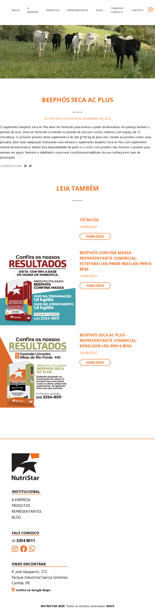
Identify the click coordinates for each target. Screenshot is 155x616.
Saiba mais (95, 236)
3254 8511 (23, 540)
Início (15, 10)
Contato (137, 10)
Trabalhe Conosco (117, 10)
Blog (99, 10)
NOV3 (110, 606)
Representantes (77, 10)
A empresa (21, 499)
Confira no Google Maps (31, 590)
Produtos (52, 10)
